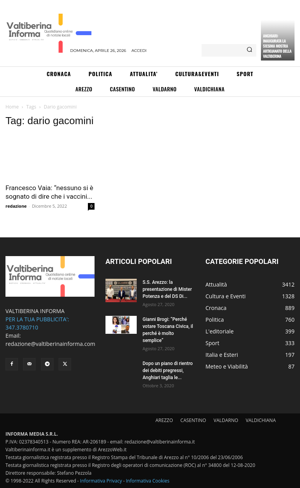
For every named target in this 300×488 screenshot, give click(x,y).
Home (12, 106)
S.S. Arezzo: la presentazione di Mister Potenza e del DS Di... (167, 289)
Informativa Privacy (101, 480)
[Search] (249, 50)
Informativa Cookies (148, 480)
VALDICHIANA (261, 420)
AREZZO (164, 420)
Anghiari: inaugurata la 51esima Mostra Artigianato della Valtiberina (277, 46)
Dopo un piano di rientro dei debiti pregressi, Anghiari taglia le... (168, 370)
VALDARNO (226, 420)
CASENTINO (193, 420)
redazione (16, 206)
